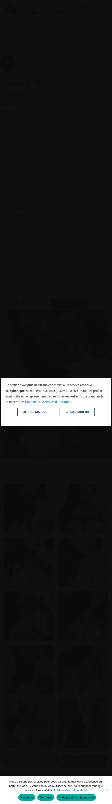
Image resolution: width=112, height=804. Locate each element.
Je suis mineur (77, 412)
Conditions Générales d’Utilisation (48, 402)
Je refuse (46, 797)
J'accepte (26, 797)
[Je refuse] (106, 790)
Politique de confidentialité (70, 790)
